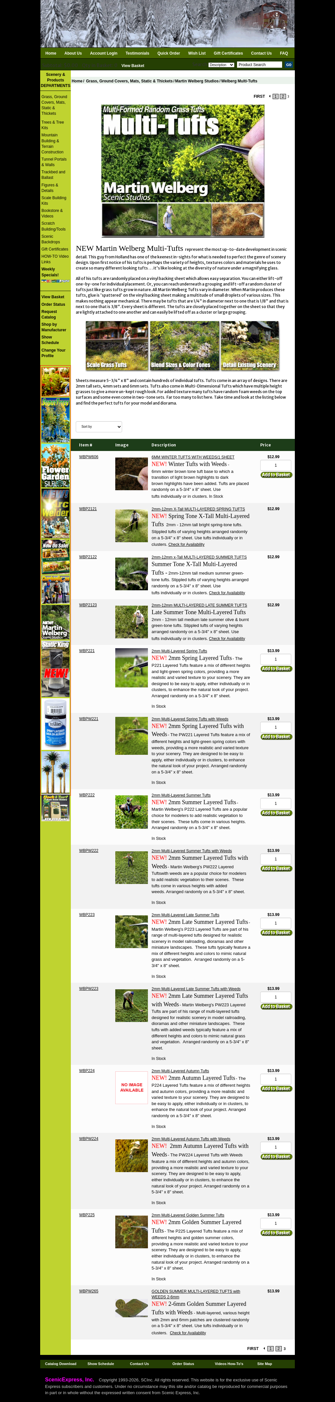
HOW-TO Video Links (55, 259)
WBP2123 (88, 605)
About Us (73, 53)
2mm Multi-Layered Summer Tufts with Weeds (192, 851)
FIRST (259, 96)
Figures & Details (49, 188)
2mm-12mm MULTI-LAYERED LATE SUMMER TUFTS (199, 605)
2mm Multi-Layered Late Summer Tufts (185, 915)
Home (50, 53)
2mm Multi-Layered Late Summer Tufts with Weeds (196, 989)
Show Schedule (101, 1364)
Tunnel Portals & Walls (54, 162)
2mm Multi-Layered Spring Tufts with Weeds (190, 719)
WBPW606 (88, 457)
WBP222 (86, 795)
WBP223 (86, 914)
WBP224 (86, 1070)
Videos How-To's (229, 1364)
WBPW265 (88, 1291)
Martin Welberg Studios (197, 81)
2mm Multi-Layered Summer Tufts (181, 795)
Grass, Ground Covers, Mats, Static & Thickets (54, 105)
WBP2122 (88, 557)
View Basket (132, 65)
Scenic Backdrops (50, 239)
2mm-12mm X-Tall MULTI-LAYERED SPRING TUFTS (198, 509)
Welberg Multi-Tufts (239, 81)
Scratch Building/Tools (53, 226)
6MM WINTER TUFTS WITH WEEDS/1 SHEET (193, 457)
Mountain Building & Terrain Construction (52, 143)
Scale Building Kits (53, 201)
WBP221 (86, 651)
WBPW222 (88, 850)
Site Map (264, 1364)
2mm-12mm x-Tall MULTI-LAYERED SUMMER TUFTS (199, 557)
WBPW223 (88, 988)
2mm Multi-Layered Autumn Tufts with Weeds (191, 1139)
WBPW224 (88, 1138)
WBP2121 (88, 509)
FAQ (284, 53)
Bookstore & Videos (52, 213)
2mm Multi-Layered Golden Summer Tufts (188, 1215)
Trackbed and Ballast (53, 175)
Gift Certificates (228, 53)
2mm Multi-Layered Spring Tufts (179, 651)
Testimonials (137, 53)
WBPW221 (88, 719)
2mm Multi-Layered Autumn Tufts (180, 1071)
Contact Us (261, 53)
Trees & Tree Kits (52, 125)
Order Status (183, 1364)
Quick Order (168, 53)
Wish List (197, 53)
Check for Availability (186, 544)
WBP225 (86, 1215)
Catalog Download (60, 1364)
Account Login (104, 53)
